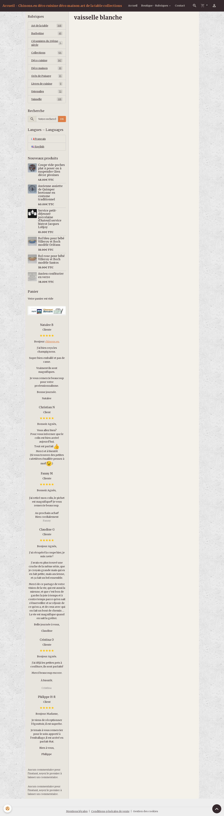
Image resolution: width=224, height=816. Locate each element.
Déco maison (47, 68)
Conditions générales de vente (110, 811)
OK (62, 119)
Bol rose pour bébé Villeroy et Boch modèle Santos (51, 259)
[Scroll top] (216, 808)
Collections (47, 52)
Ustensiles (47, 91)
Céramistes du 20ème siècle (47, 43)
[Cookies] (8, 808)
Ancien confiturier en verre (51, 275)
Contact (180, 5)
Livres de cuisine (47, 83)
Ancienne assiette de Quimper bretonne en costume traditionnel (50, 192)
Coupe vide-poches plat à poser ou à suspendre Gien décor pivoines (51, 170)
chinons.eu (52, 341)
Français (38, 138)
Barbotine (47, 33)
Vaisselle (47, 99)
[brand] (62, 5)
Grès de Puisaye (47, 76)
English (37, 146)
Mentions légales (77, 811)
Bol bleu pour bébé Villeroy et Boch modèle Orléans (51, 242)
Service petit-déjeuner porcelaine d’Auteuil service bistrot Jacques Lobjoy (49, 219)
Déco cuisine (47, 60)
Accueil (132, 5)
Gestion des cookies (145, 811)
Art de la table (47, 25)
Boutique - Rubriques (155, 5)
